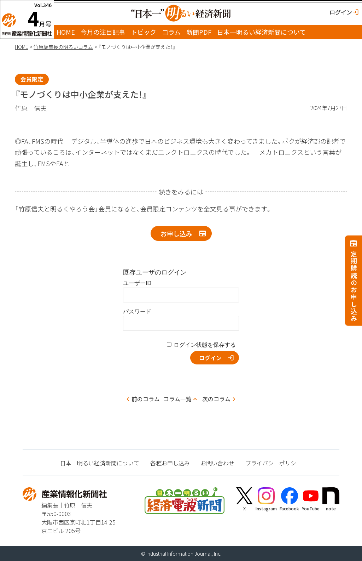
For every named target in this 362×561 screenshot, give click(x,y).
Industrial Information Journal (178, 553)
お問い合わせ (217, 463)
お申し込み (176, 233)
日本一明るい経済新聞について (261, 31)
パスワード (137, 311)
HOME (66, 31)
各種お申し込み (170, 463)
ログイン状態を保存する (205, 345)
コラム (171, 31)
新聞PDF (198, 31)
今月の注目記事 (103, 31)
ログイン (340, 12)
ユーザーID (137, 283)
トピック (143, 31)
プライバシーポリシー (273, 463)
